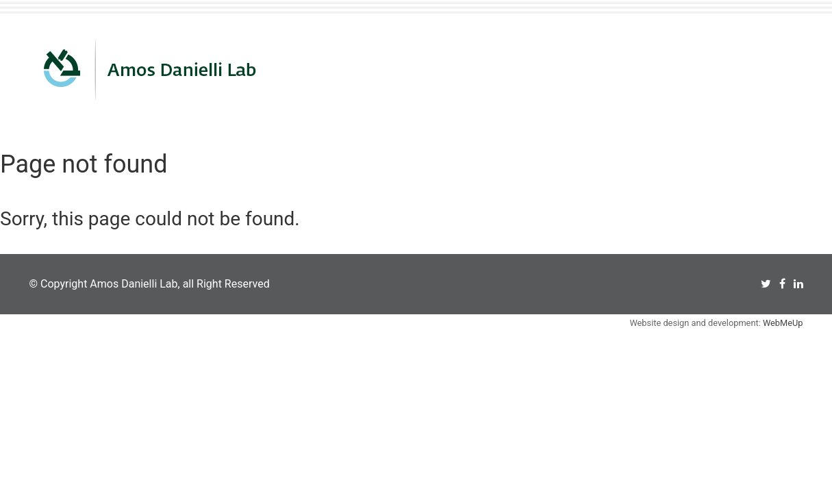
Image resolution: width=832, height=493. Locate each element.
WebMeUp (783, 323)
